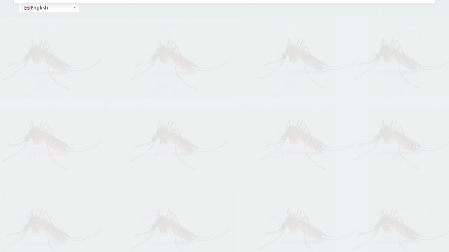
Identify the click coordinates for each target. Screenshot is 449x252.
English (36, 8)
